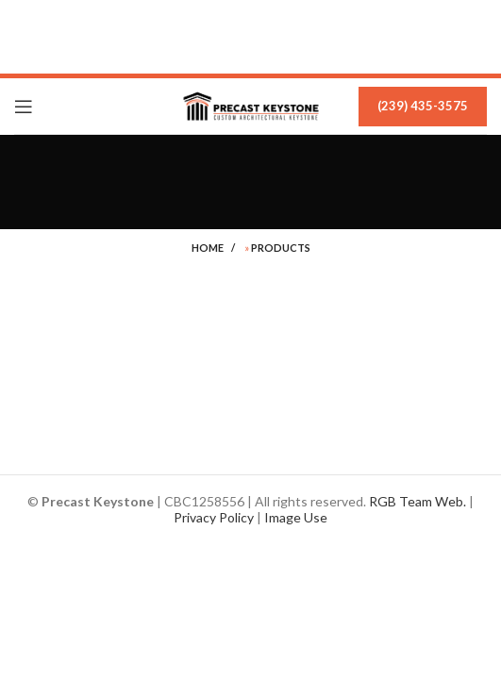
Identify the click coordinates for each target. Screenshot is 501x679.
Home (208, 247)
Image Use (295, 517)
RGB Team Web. (417, 501)
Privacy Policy (214, 517)
